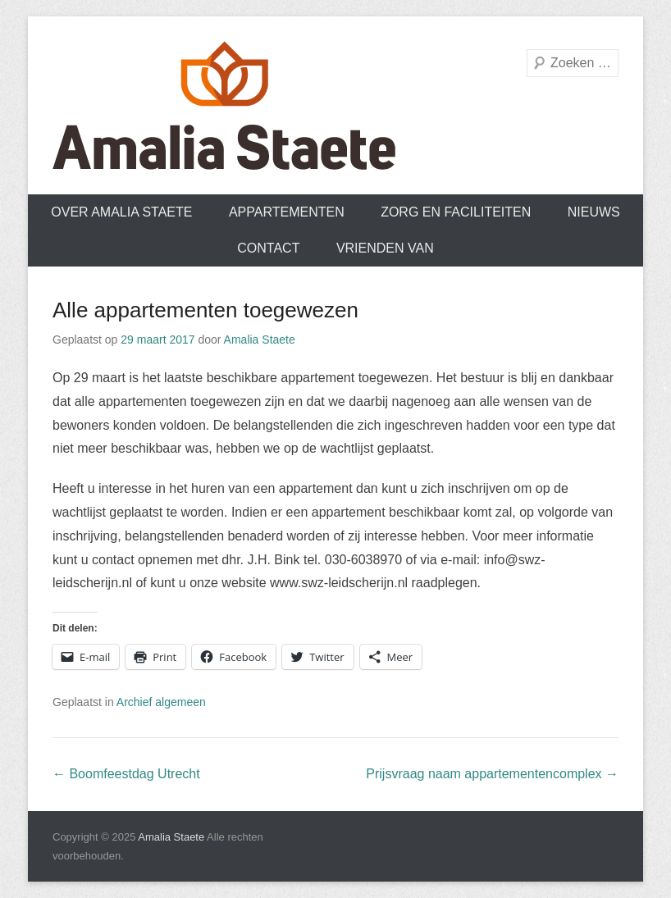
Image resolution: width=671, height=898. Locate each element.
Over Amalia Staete (121, 212)
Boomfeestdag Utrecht (126, 774)
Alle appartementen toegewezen (205, 310)
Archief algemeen (161, 702)
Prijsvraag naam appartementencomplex (492, 774)
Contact (268, 248)
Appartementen (287, 212)
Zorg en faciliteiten (456, 212)
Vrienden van (385, 248)
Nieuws (594, 212)
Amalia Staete (259, 339)
